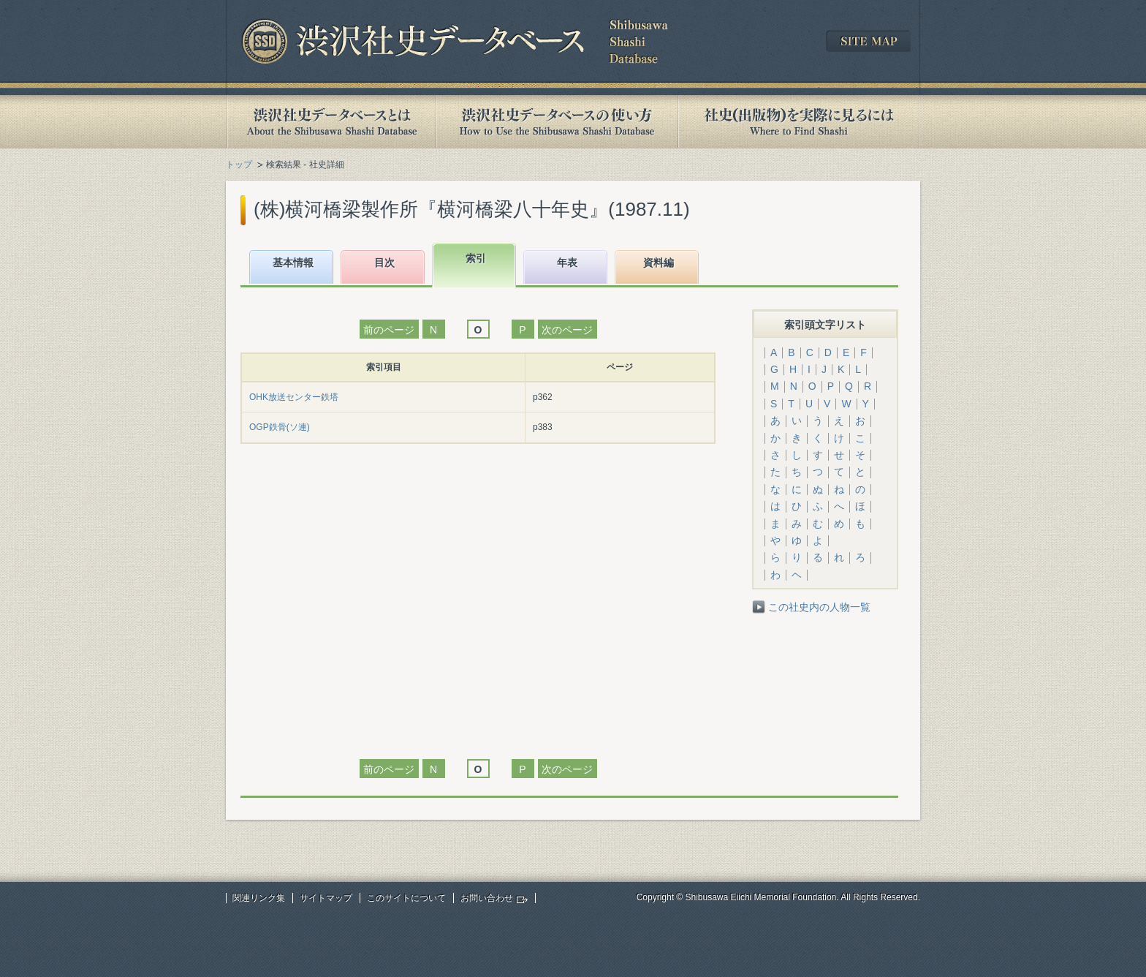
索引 (476, 258)
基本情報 (293, 262)
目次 (384, 262)
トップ (239, 164)
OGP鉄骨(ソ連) (279, 427)
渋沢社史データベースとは (331, 121)
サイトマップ (326, 898)
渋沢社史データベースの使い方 (557, 121)
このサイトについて (406, 898)
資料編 (658, 262)
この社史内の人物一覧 (819, 607)
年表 (567, 262)
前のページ (388, 330)
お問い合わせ (486, 898)
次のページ (567, 330)
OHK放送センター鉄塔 (293, 397)
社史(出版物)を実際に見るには (799, 121)
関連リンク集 (258, 898)
